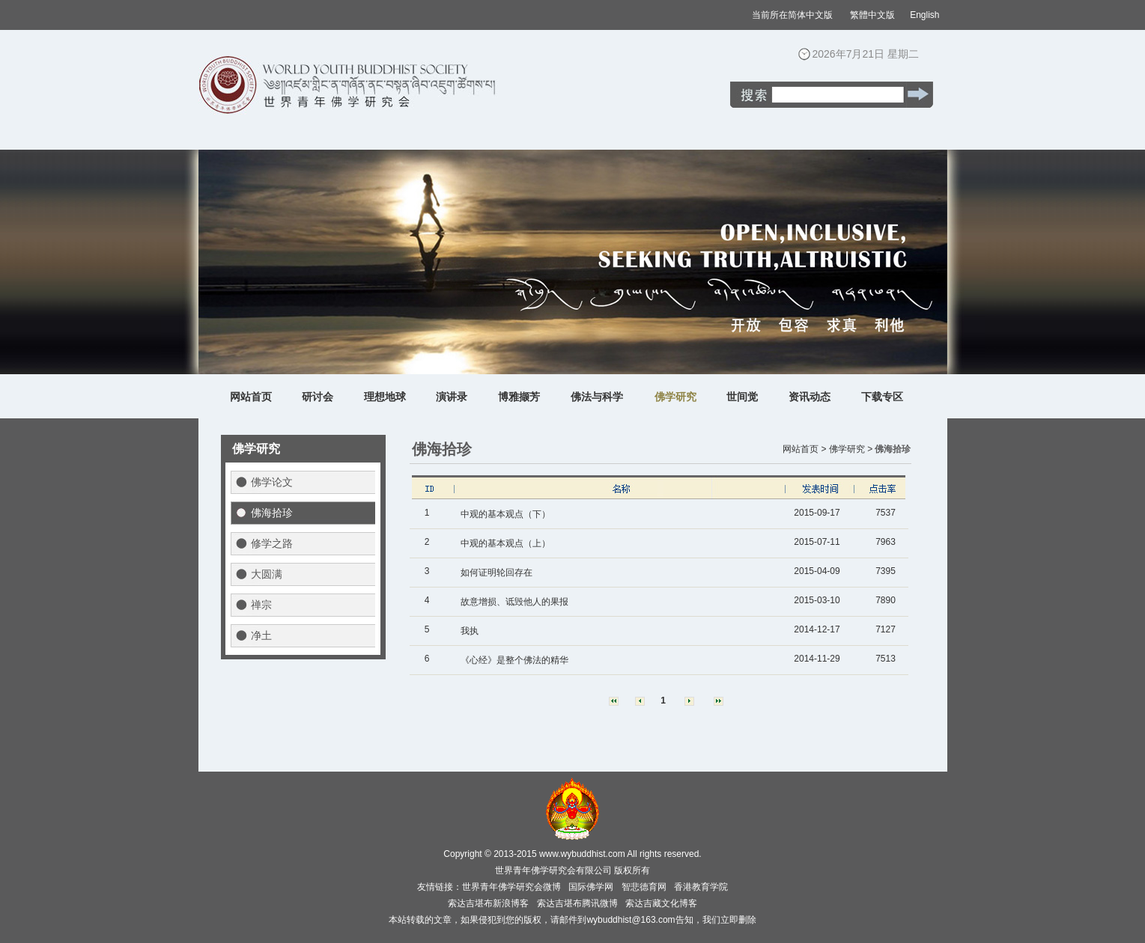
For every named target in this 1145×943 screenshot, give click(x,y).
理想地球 (385, 397)
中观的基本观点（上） (505, 543)
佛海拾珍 (272, 513)
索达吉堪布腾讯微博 (577, 903)
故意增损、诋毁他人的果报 (514, 601)
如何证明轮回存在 (496, 572)
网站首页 (251, 397)
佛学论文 (272, 482)
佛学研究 (675, 397)
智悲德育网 (644, 887)
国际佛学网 (590, 887)
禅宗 (261, 605)
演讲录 (451, 397)
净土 (261, 635)
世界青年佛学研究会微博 (511, 887)
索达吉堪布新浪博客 (488, 903)
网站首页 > (804, 449)
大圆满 (266, 574)
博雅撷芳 (519, 397)
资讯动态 (809, 397)
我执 (470, 631)
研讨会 (317, 397)
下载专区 (882, 397)
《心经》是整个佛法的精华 (514, 660)
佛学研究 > (850, 449)
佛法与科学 (597, 397)
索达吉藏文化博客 (661, 903)
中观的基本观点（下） (505, 514)
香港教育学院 (701, 887)
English (924, 15)
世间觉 (742, 397)
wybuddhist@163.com (630, 920)
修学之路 (272, 543)
